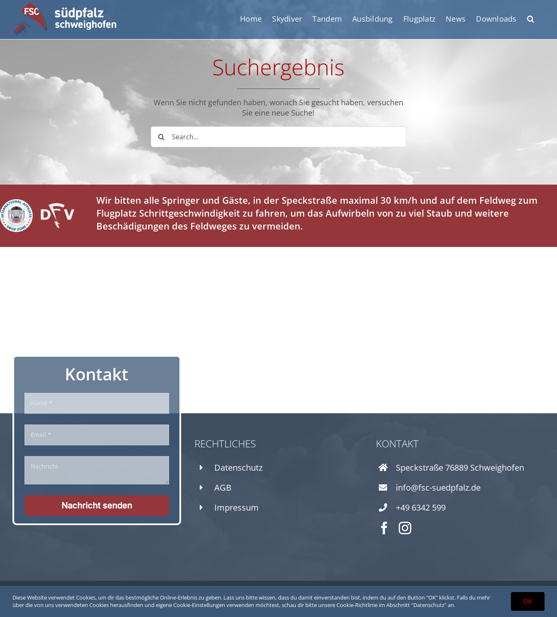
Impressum (236, 507)
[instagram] (405, 528)
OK (527, 601)
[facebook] (384, 528)
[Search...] (278, 136)
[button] (530, 18)
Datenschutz (238, 467)
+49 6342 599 (421, 507)
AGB (222, 487)
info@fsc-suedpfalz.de (438, 487)
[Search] (161, 136)
